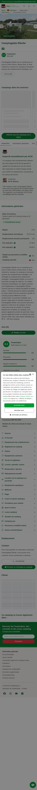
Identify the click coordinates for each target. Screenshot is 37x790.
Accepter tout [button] (19, 405)
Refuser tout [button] (19, 410)
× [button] (33, 374)
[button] (18, 415)
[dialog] (18, 395)
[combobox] (30, 374)
